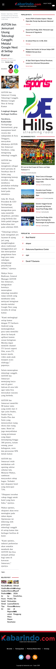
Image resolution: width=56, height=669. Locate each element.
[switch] (53, 5)
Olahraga (28, 24)
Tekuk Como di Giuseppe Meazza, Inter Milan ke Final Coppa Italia (45, 179)
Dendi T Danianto (32, 261)
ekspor (28, 243)
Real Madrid (30, 237)
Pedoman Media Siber (34, 649)
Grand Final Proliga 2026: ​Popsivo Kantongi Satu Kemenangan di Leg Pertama (45, 220)
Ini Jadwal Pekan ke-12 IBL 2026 (36, 41)
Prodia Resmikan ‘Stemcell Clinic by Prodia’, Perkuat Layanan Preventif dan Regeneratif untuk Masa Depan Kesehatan (11, 604)
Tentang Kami (19, 649)
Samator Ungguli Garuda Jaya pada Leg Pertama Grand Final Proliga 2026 (44, 206)
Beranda (3, 14)
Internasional (39, 198)
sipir (27, 255)
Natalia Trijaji (9, 62)
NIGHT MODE (47, 3)
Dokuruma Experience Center (37, 249)
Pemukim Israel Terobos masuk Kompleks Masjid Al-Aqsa (45, 192)
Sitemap (46, 649)
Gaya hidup (10, 14)
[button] (3, 4)
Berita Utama (29, 66)
